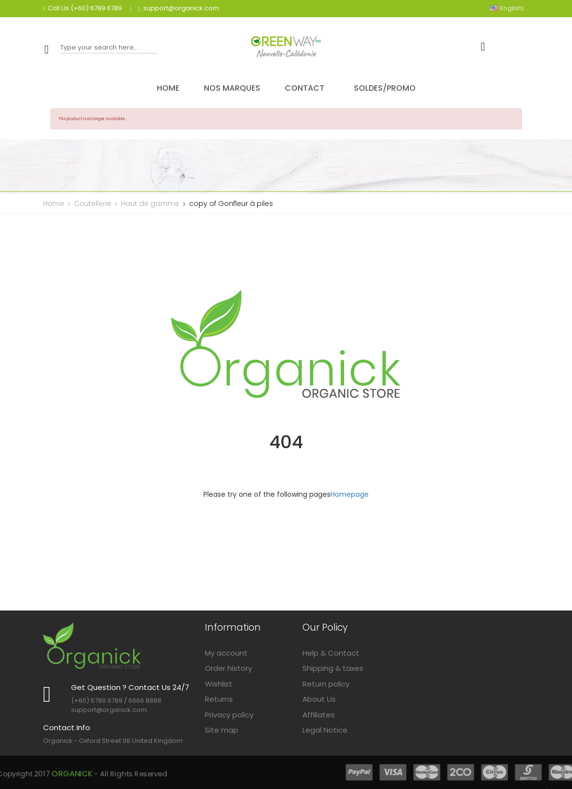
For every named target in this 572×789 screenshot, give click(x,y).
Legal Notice (325, 730)
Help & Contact (330, 653)
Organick (196, 772)
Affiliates (318, 715)
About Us (319, 699)
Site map (221, 730)
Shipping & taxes (332, 668)
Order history (228, 668)
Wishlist (218, 684)
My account (226, 653)
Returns (219, 699)
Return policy (325, 684)
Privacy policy (229, 715)
